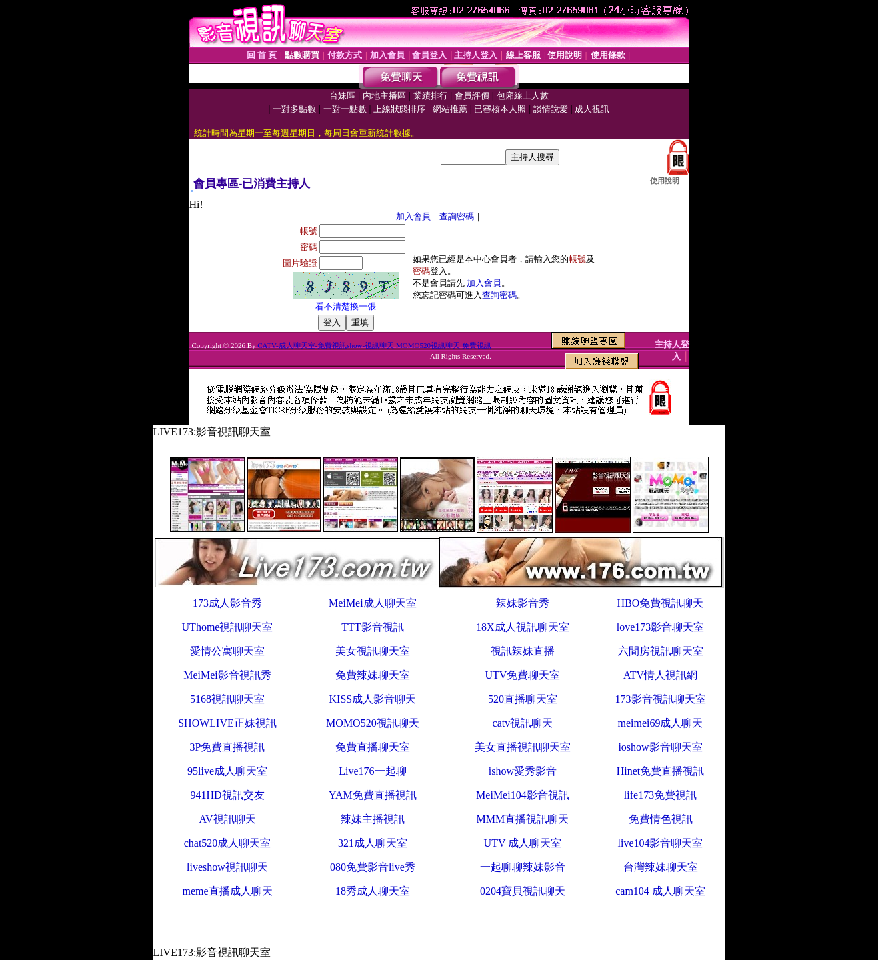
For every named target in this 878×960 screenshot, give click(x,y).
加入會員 (413, 216)
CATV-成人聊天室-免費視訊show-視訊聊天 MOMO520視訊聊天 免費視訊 (374, 345)
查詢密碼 (456, 216)
